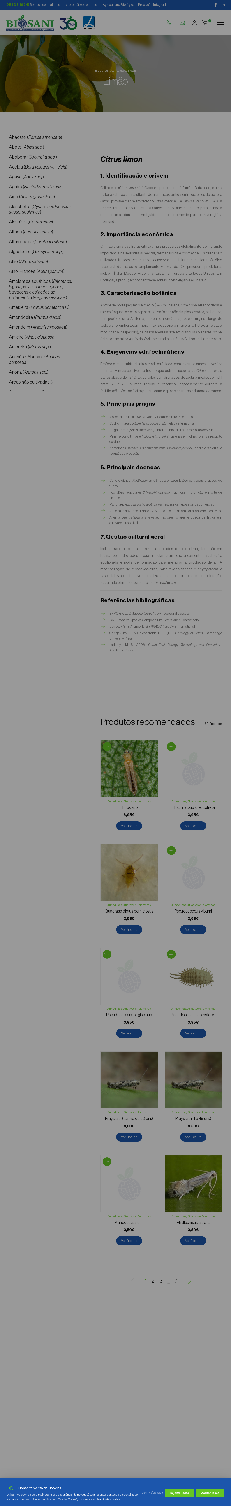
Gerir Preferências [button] (152, 1492)
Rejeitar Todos (179, 1493)
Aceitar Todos (210, 1493)
